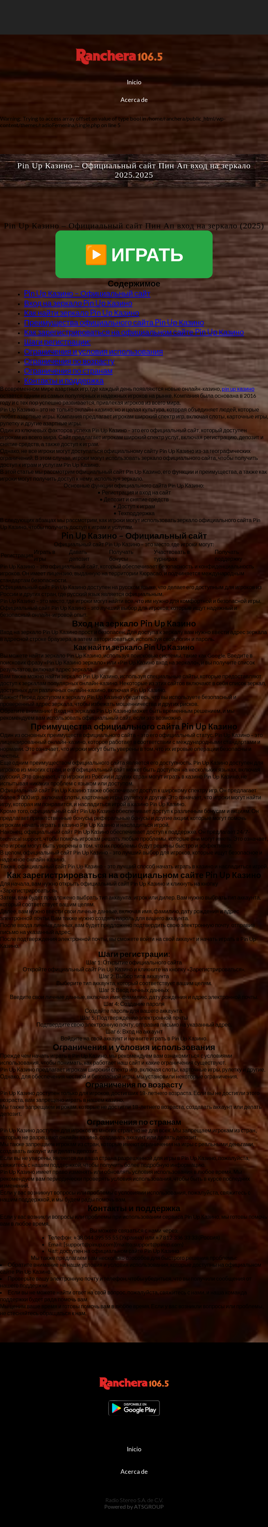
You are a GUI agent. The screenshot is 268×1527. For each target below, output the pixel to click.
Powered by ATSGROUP (134, 1506)
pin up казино (238, 388)
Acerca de (134, 99)
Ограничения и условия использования (93, 351)
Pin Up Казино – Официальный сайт (87, 293)
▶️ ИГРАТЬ (134, 254)
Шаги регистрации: (57, 341)
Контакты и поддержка (64, 380)
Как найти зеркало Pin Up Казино (81, 312)
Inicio (134, 82)
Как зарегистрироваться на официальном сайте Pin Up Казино (134, 332)
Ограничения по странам (68, 370)
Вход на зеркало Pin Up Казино (78, 303)
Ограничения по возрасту (69, 361)
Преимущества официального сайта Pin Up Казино (114, 322)
